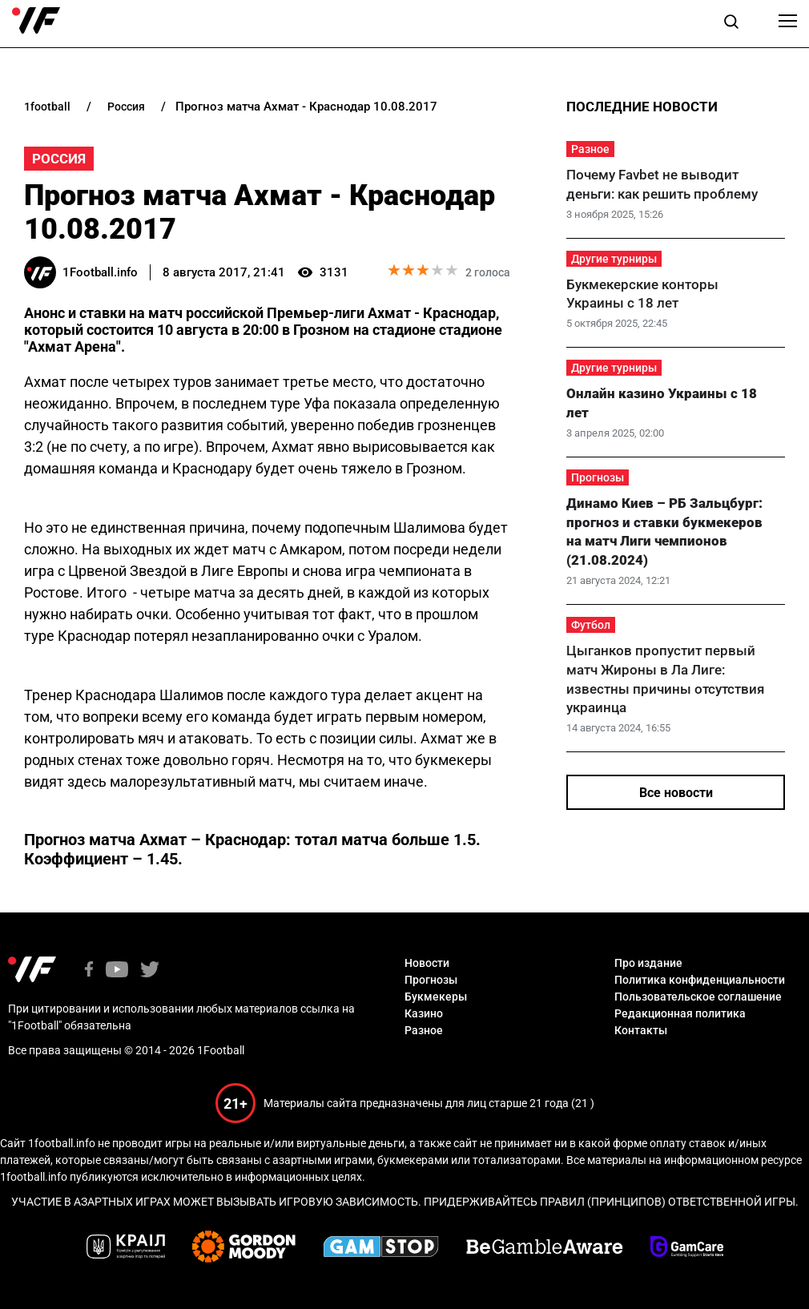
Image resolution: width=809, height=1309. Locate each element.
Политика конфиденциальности (699, 979)
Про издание (648, 963)
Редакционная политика (680, 1013)
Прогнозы (597, 477)
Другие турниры (614, 258)
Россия (59, 159)
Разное (590, 149)
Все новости (676, 792)
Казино (423, 1013)
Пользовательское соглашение (698, 996)
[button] (731, 24)
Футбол (590, 624)
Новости (426, 963)
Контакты (640, 1030)
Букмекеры (435, 996)
